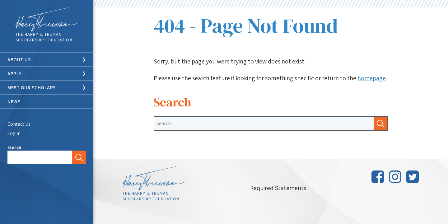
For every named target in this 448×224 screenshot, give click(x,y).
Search (14, 147)
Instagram (395, 176)
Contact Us (18, 124)
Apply (14, 73)
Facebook (377, 176)
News (14, 101)
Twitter (412, 176)
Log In (14, 133)
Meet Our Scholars (31, 87)
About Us (19, 59)
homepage (371, 78)
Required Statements (278, 188)
